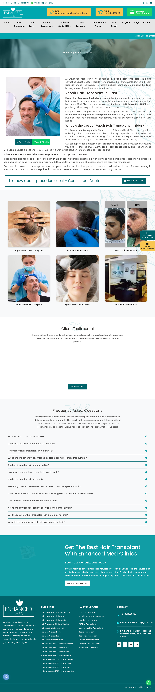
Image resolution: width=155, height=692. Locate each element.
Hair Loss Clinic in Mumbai (52, 639)
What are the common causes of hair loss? (31, 443)
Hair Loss (32, 24)
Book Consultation (147, 246)
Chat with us (41, 142)
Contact (147, 22)
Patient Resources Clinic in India (55, 651)
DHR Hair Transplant (87, 612)
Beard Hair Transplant (126, 250)
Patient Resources (47, 24)
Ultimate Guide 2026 (64, 24)
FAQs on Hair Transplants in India (26, 436)
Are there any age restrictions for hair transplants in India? (40, 507)
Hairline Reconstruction (89, 639)
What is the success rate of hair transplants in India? (37, 522)
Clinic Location (81, 24)
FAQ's (148, 687)
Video (141, 687)
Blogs (13, 2)
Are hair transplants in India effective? (28, 464)
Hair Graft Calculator (147, 235)
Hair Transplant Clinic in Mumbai (55, 624)
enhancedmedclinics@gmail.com (71, 13)
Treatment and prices (99, 24)
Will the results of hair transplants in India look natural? (38, 514)
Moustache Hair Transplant (29, 304)
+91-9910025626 (112, 13)
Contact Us (23, 2)
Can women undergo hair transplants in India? (33, 500)
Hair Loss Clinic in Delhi (51, 632)
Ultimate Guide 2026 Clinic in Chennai (57, 659)
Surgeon (126, 22)
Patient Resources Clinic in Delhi (55, 647)
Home (6, 2)
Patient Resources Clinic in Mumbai (56, 655)
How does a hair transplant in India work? (30, 450)
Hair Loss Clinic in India (51, 636)
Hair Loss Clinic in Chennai (52, 628)
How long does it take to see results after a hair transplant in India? (44, 486)
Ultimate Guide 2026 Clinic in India (56, 667)
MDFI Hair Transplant (77, 250)
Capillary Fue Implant (88, 620)
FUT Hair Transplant (87, 624)
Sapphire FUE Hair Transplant (29, 250)
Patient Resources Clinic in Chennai (57, 643)
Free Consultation (134, 181)
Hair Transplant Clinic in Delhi (53, 616)
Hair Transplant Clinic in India (53, 620)
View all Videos (77, 386)
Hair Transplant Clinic (126, 304)
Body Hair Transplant (88, 636)
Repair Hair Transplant (88, 647)
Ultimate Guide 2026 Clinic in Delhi (56, 663)
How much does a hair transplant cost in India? (33, 472)
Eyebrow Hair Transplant (77, 304)
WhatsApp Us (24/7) (42, 2)
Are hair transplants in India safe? (26, 479)
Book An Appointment (77, 583)
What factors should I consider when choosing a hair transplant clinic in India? (50, 493)
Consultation (142, 12)
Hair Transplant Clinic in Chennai (55, 612)
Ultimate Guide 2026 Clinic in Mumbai (57, 671)
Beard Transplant (86, 632)
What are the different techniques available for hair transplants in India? (47, 457)
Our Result (114, 24)
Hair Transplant (19, 26)
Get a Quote (23, 142)
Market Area (131, 687)
